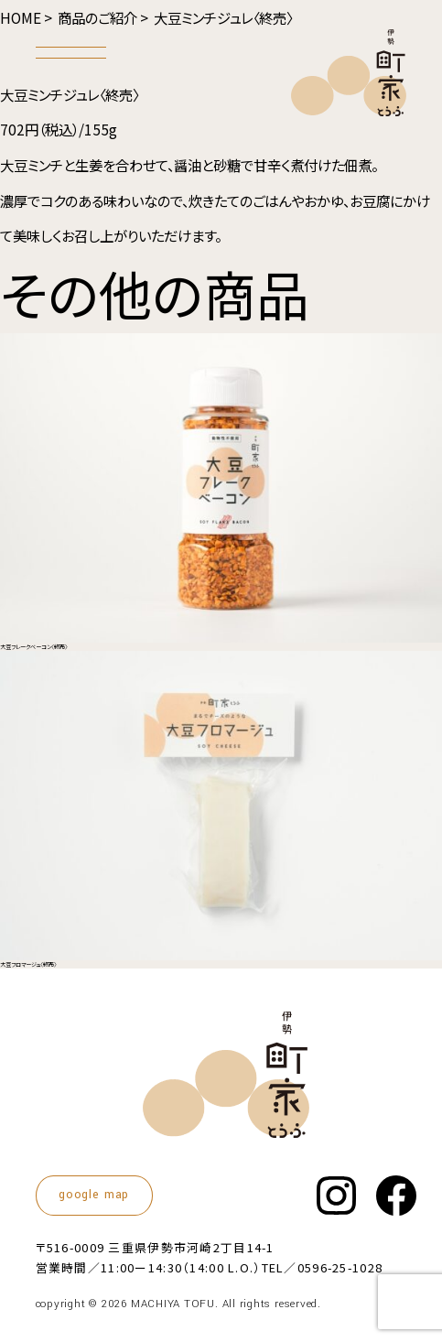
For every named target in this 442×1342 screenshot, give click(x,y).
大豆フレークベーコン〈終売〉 (34, 647)
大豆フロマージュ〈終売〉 (28, 964)
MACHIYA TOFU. (175, 1304)
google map (94, 1194)
